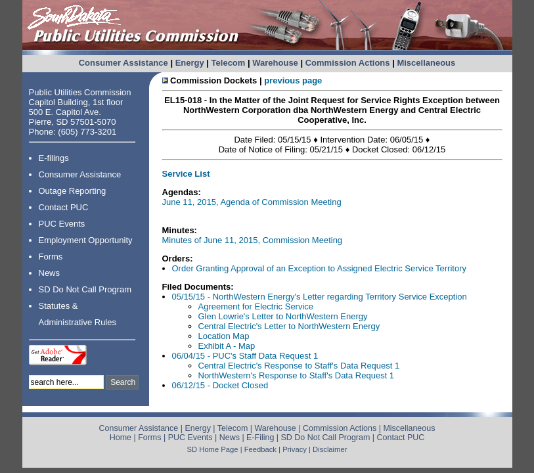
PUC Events (62, 224)
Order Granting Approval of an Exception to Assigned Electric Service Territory (319, 268)
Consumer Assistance (123, 63)
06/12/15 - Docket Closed (220, 385)
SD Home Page (212, 449)
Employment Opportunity (86, 240)
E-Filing (260, 437)
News (49, 273)
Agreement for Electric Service (256, 306)
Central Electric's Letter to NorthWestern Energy (289, 326)
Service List (186, 174)
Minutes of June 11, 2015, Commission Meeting (252, 240)
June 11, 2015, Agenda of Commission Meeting (252, 202)
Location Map (224, 336)
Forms (51, 256)
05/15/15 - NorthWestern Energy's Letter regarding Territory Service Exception (319, 297)
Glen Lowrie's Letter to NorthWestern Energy (283, 316)
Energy (189, 63)
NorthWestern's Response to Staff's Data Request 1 (296, 375)
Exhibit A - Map (227, 346)
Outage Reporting (72, 191)
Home (120, 437)
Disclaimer (330, 449)
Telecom (228, 63)
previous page (293, 80)
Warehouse (275, 63)
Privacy (294, 449)
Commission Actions (347, 63)
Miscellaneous (426, 63)
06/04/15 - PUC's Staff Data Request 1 (245, 356)
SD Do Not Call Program (85, 289)
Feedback (260, 449)
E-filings (54, 158)
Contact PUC (64, 207)
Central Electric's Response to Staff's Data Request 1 (299, 366)
